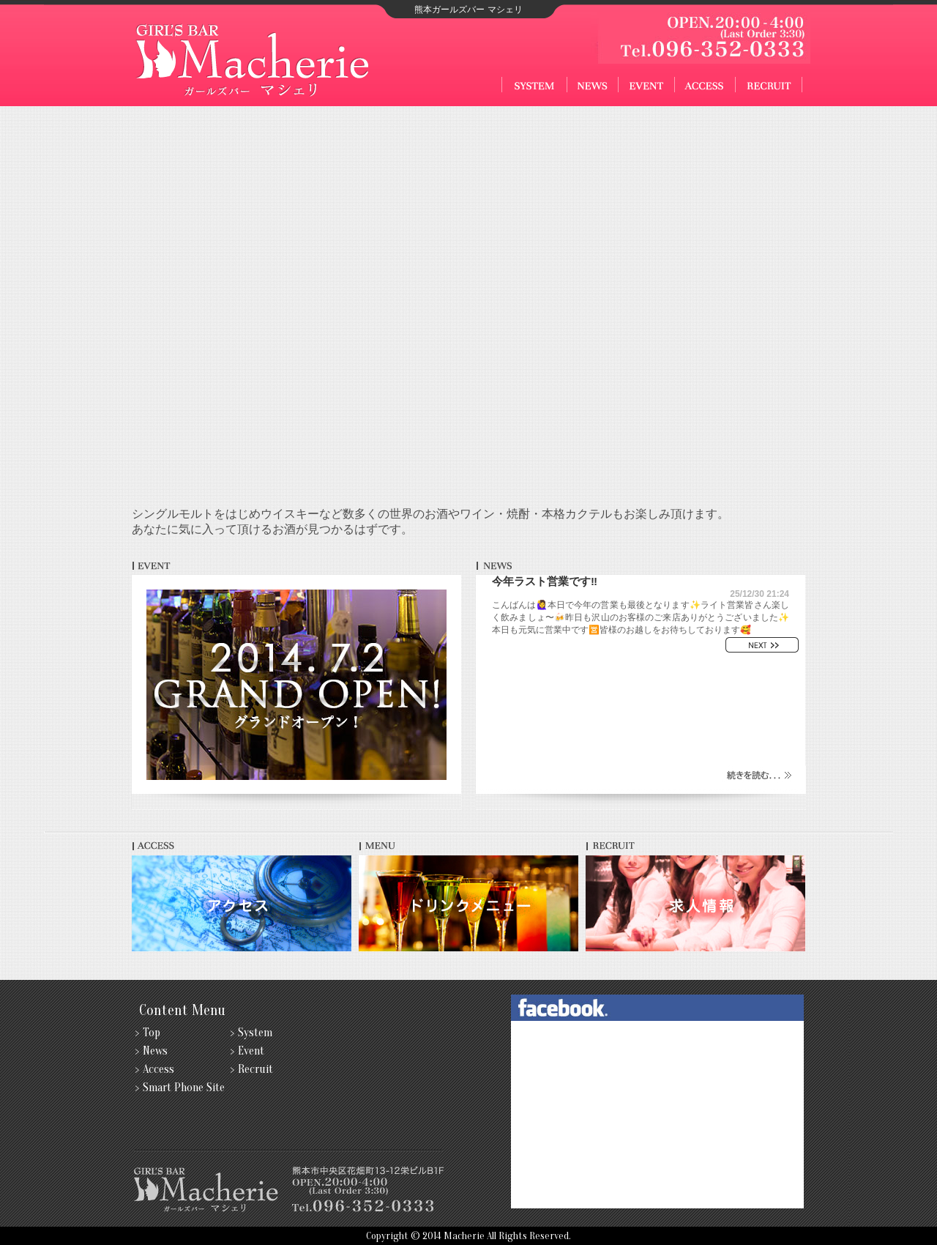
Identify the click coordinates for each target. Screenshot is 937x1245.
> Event (247, 1051)
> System (251, 1032)
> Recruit (252, 1069)
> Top (147, 1032)
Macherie (464, 1236)
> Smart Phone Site (180, 1087)
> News (151, 1051)
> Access (154, 1069)
